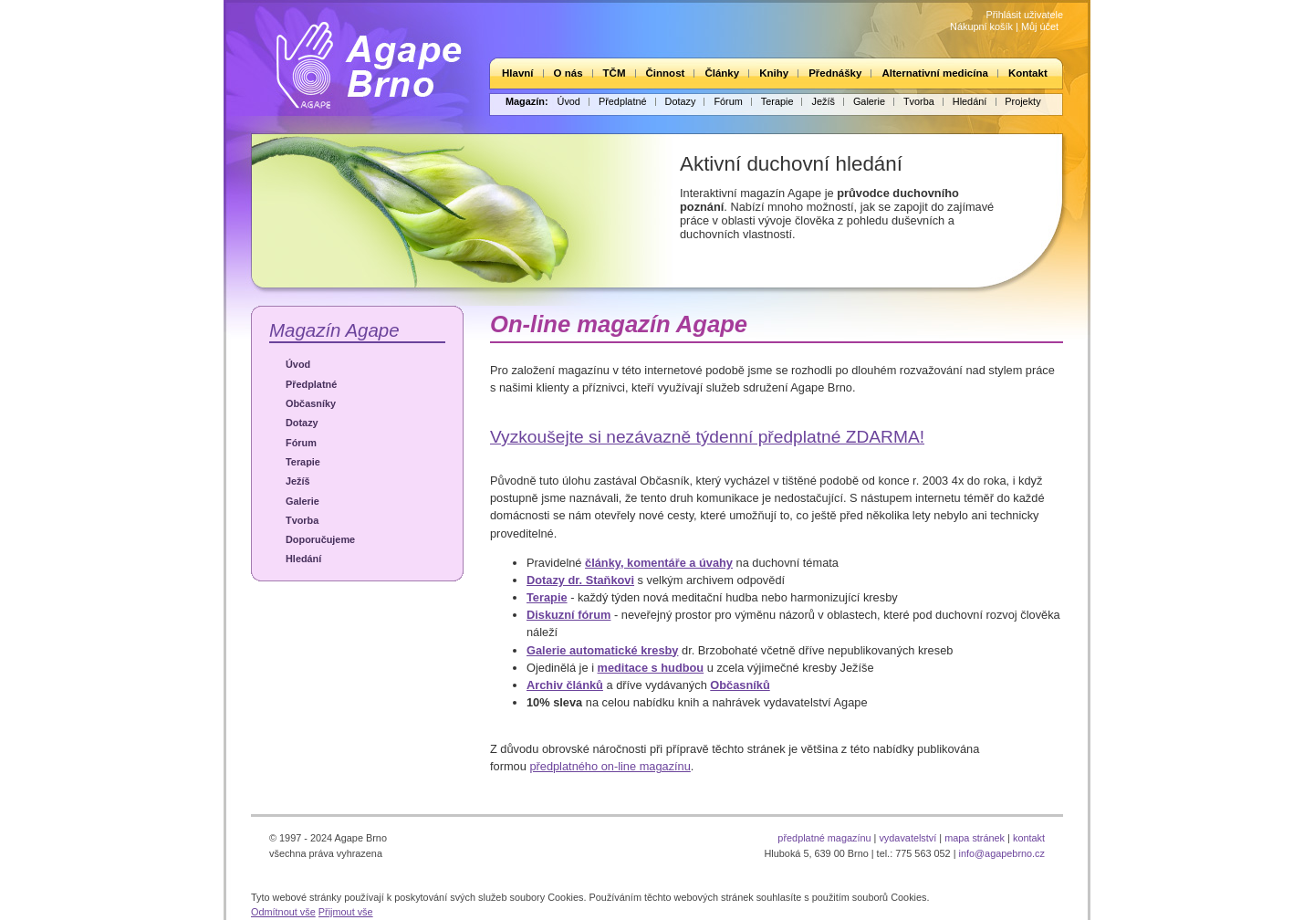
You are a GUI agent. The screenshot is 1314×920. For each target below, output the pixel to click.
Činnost (665, 73)
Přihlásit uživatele (1024, 14)
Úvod (569, 101)
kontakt (1029, 837)
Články (721, 73)
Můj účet (1039, 26)
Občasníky (311, 403)
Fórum (728, 101)
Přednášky (834, 73)
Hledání (969, 101)
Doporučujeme (320, 539)
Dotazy (680, 101)
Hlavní (518, 73)
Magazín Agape (334, 329)
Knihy (773, 73)
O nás (568, 73)
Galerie (869, 101)
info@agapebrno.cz (1002, 853)
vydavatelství (907, 837)
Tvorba (918, 101)
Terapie (777, 101)
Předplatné (623, 101)
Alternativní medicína (934, 73)
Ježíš (822, 101)
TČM (614, 73)
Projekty (1022, 101)
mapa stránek (974, 837)
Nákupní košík (981, 26)
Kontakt (1028, 73)
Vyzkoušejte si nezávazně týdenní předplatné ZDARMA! (707, 436)
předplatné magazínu (824, 837)
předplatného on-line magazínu (609, 766)
